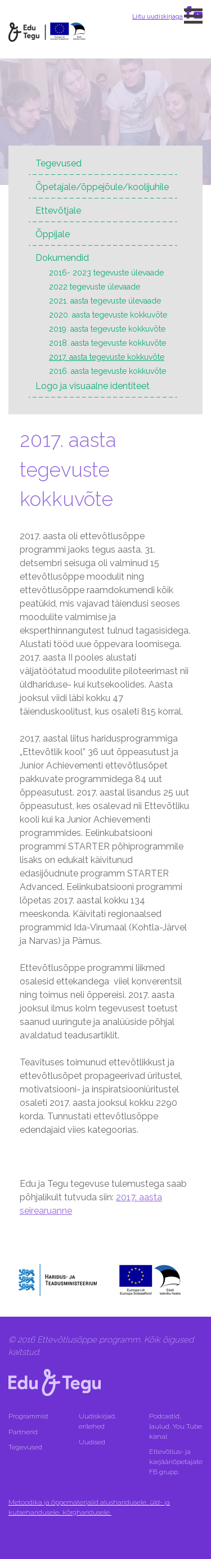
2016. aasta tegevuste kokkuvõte (107, 371)
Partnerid (23, 1432)
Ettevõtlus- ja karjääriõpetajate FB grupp (176, 1462)
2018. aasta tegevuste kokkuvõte (107, 342)
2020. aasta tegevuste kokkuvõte (108, 314)
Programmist (28, 1416)
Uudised (92, 1442)
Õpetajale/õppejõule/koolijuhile (102, 187)
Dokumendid (62, 257)
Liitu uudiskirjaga (157, 16)
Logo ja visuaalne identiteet (92, 386)
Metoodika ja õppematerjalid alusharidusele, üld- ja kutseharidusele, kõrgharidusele (89, 1507)
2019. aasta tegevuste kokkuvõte (107, 328)
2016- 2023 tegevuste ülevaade (106, 272)
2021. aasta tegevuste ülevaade (105, 300)
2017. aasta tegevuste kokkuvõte (106, 357)
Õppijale (52, 234)
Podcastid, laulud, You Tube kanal (175, 1426)
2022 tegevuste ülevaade (94, 286)
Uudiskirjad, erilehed (97, 1421)
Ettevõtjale (58, 210)
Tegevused (58, 163)
